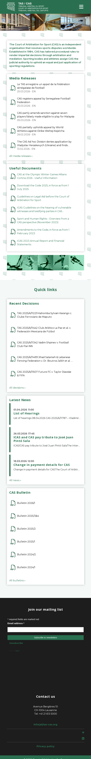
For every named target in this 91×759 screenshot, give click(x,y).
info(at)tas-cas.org (45, 724)
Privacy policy (46, 746)
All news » (15, 480)
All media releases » (21, 156)
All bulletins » (17, 580)
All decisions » (17, 387)
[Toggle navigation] (81, 7)
